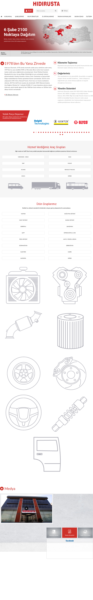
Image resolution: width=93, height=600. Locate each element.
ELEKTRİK (23, 252)
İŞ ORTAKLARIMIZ (48, 16)
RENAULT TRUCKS (70, 169)
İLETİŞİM (89, 16)
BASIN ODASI (79, 16)
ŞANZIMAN (70, 226)
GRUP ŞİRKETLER (33, 16)
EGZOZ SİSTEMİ (69, 220)
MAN (69, 157)
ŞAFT (23, 233)
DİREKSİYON (69, 245)
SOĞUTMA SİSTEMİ (69, 213)
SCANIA (23, 169)
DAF (23, 163)
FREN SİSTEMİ (23, 239)
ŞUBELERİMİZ (19, 16)
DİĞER (70, 176)
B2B (30, 11)
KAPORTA (23, 258)
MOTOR (23, 213)
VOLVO (70, 163)
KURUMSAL (8, 16)
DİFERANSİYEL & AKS (70, 233)
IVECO (23, 176)
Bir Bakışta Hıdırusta (12, 94)
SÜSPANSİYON (23, 245)
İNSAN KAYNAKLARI (64, 16)
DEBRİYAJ (23, 226)
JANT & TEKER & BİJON (69, 239)
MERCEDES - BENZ (23, 157)
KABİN (70, 252)
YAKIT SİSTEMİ (23, 220)
